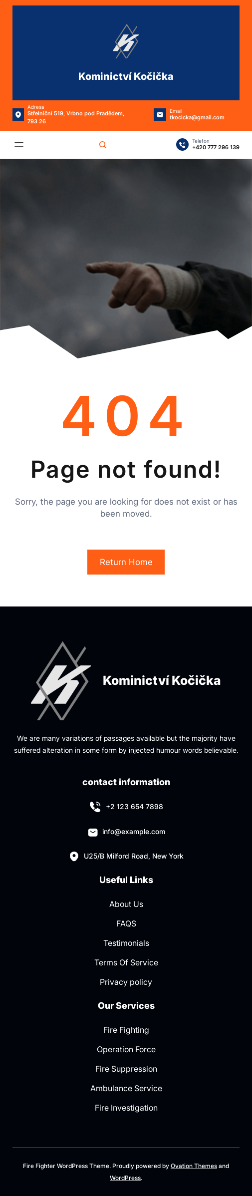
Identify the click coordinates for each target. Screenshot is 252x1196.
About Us (126, 904)
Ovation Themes (194, 1166)
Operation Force (126, 1049)
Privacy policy (126, 982)
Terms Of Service (126, 962)
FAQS (126, 923)
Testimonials (126, 943)
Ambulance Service (126, 1088)
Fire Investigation (126, 1108)
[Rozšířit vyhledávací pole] (102, 144)
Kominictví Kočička (126, 76)
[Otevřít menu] (18, 144)
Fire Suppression (126, 1069)
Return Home (126, 562)
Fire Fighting (126, 1030)
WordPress (125, 1178)
